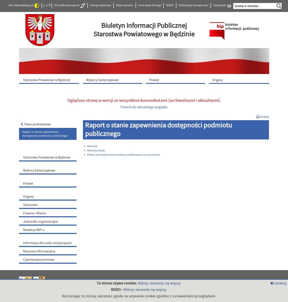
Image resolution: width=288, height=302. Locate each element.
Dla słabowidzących (24, 5)
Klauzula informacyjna (39, 251)
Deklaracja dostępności (193, 5)
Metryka (90, 146)
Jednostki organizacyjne (40, 221)
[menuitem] (50, 80)
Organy (28, 196)
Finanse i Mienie (34, 213)
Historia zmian (94, 150)
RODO (170, 5)
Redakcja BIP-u (33, 230)
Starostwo (30, 205)
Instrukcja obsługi (149, 5)
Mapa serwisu (124, 5)
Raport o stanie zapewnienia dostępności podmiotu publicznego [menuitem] (45, 134)
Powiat (28, 183)
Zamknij (278, 283)
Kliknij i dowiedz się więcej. (159, 283)
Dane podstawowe (36, 124)
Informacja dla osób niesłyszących (47, 243)
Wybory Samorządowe (39, 170)
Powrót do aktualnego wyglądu (144, 107)
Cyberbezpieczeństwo (39, 260)
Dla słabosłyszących (69, 5)
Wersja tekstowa (100, 5)
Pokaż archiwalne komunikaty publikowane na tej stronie (122, 155)
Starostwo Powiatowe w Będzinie (46, 157)
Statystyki (222, 5)
